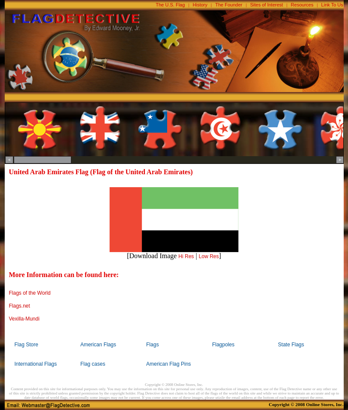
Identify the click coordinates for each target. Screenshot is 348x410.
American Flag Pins (168, 364)
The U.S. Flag (170, 4)
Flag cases (92, 364)
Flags (152, 345)
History (200, 4)
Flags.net (19, 306)
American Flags (98, 345)
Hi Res (186, 256)
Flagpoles (223, 345)
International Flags (36, 364)
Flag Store (26, 345)
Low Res (209, 256)
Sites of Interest (266, 4)
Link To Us (332, 4)
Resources (302, 4)
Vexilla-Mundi (24, 319)
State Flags (291, 345)
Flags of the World (30, 293)
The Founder (228, 4)
